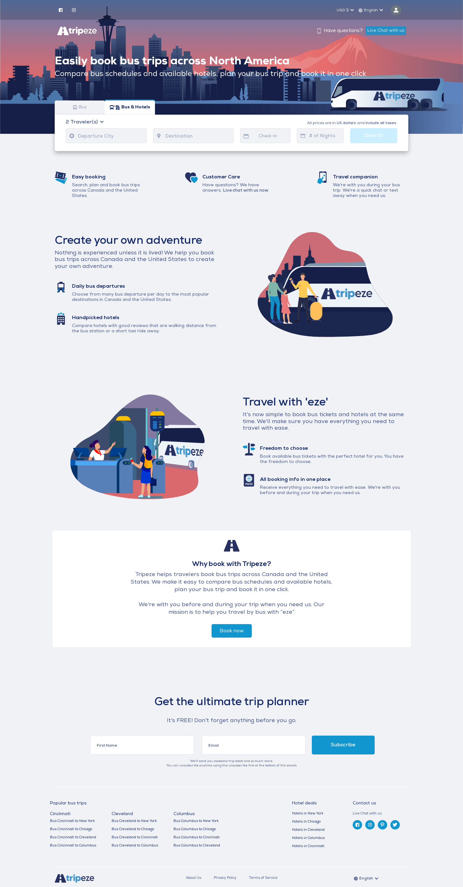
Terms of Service (263, 878)
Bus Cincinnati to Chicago (71, 829)
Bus (80, 107)
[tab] (383, 813)
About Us (193, 878)
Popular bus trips (68, 803)
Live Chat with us (385, 30)
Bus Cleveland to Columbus (135, 845)
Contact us (364, 803)
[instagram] (74, 10)
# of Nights (322, 136)
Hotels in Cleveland (308, 830)
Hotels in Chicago (306, 822)
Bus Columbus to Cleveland (197, 845)
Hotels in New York (307, 813)
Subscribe (343, 745)
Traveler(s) (82, 122)
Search (374, 135)
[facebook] (61, 10)
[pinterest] (382, 825)
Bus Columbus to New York (196, 821)
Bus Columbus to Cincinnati (197, 837)
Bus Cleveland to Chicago (133, 829)
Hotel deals (304, 803)
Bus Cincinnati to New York (72, 821)
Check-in (268, 136)
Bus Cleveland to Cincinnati (135, 837)
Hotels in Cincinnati (308, 846)
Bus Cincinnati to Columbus (73, 845)
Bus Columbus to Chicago (195, 829)
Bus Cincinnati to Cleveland (73, 837)
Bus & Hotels (130, 107)
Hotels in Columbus (308, 838)
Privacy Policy (225, 878)
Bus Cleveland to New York (134, 821)
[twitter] (395, 825)
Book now (232, 631)
